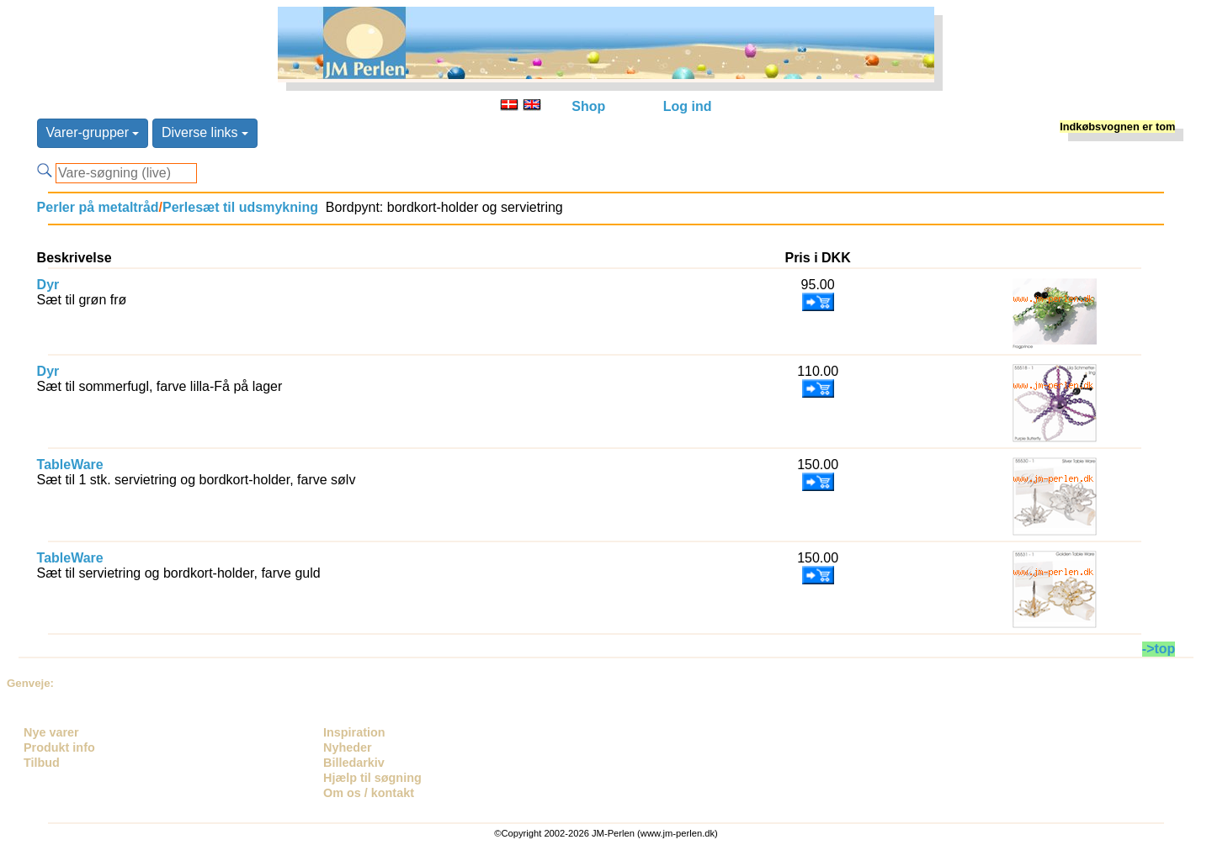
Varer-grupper (93, 132)
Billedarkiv (354, 762)
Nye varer (51, 732)
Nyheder (347, 747)
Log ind (687, 106)
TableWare (70, 464)
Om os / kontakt (368, 793)
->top (1159, 649)
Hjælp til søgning (372, 777)
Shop (588, 106)
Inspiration (354, 732)
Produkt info (59, 747)
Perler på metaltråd (98, 207)
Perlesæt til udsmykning (240, 207)
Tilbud (42, 762)
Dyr (48, 284)
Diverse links (205, 132)
